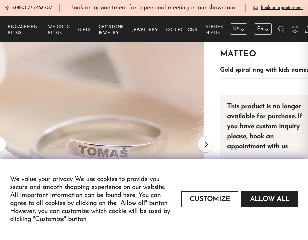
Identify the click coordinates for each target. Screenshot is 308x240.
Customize (210, 199)
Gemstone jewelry (111, 30)
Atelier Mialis (214, 30)
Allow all (269, 199)
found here (120, 195)
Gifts (84, 30)
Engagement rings (24, 30)
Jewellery (145, 30)
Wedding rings (59, 30)
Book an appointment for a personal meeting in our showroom (152, 8)
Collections (181, 30)
